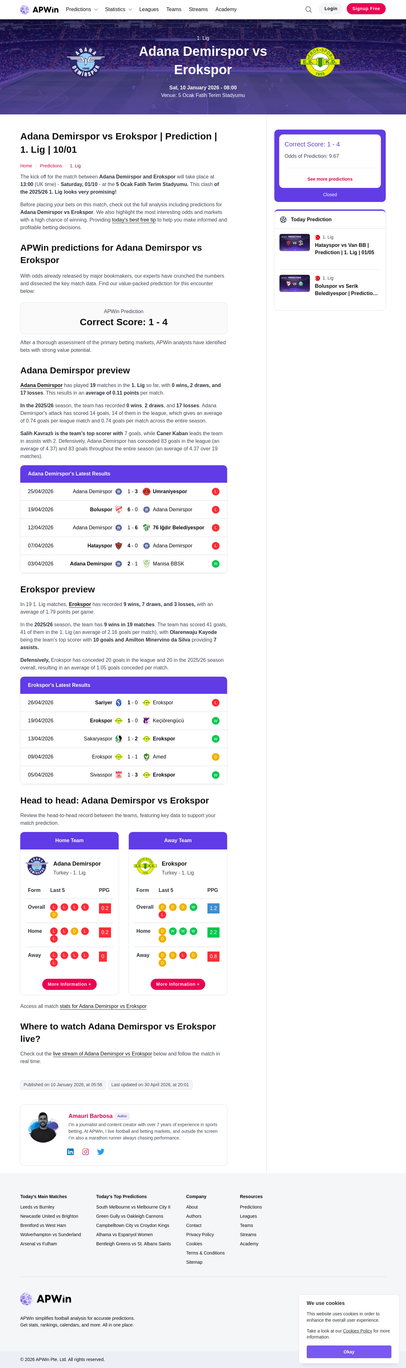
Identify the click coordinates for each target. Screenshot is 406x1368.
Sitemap (194, 1262)
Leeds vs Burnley (37, 1207)
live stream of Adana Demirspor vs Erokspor (102, 1053)
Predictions (82, 9)
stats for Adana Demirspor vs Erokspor (103, 1006)
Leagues (149, 9)
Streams (198, 9)
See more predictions (329, 179)
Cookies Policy (357, 1330)
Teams (174, 9)
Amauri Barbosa (91, 1116)
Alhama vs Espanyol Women (124, 1234)
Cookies (194, 1243)
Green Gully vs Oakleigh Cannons (129, 1216)
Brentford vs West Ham (43, 1225)
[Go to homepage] (39, 9)
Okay (349, 1351)
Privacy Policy (200, 1234)
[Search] (308, 9)
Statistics (119, 9)
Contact (193, 1225)
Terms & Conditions (205, 1252)
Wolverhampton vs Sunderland (50, 1234)
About (192, 1207)
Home (26, 165)
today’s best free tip (134, 220)
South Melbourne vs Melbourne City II (133, 1207)
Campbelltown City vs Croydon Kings (132, 1225)
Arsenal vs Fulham (38, 1243)
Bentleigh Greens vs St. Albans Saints (133, 1243)
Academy (226, 9)
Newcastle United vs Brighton (49, 1216)
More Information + (69, 984)
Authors (193, 1216)
